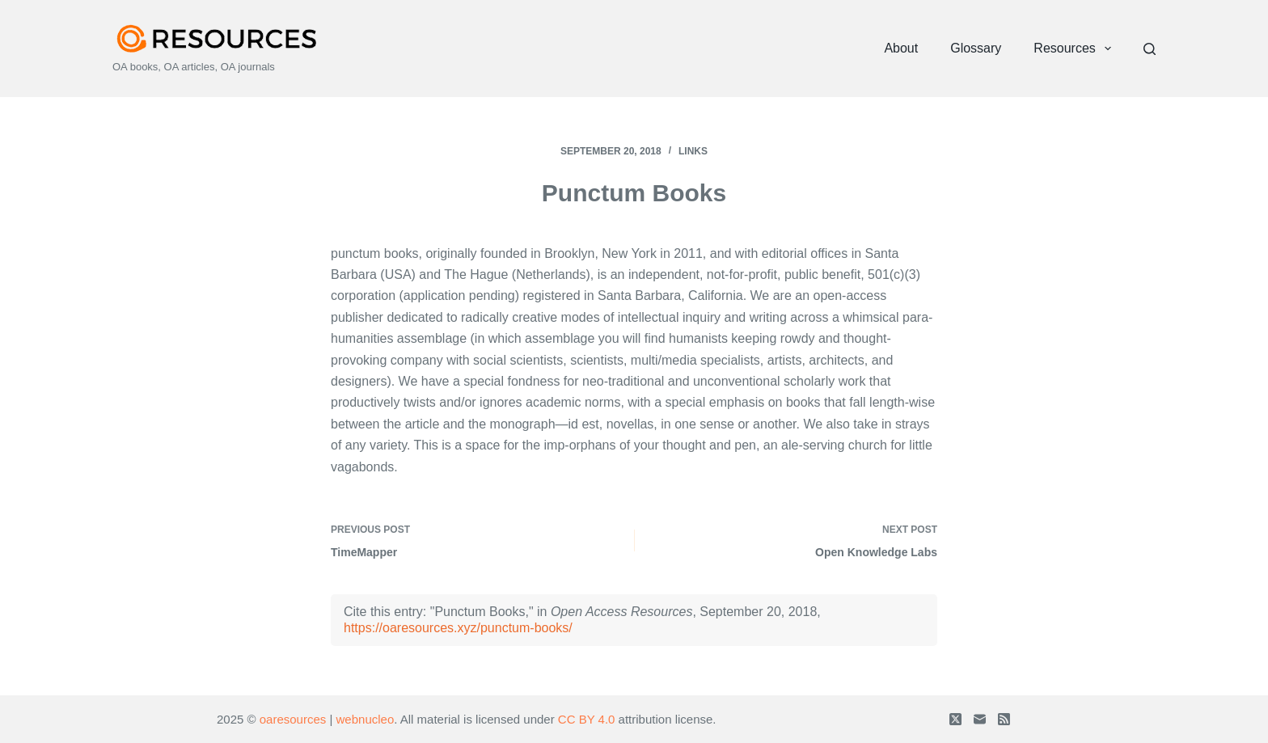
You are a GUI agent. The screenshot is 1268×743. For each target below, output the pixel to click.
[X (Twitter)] (955, 719)
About (901, 48)
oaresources (293, 719)
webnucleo (365, 719)
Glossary (975, 48)
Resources (1075, 48)
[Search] (1149, 49)
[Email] (980, 719)
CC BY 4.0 (586, 719)
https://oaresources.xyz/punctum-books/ (458, 628)
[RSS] (1004, 719)
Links (693, 151)
